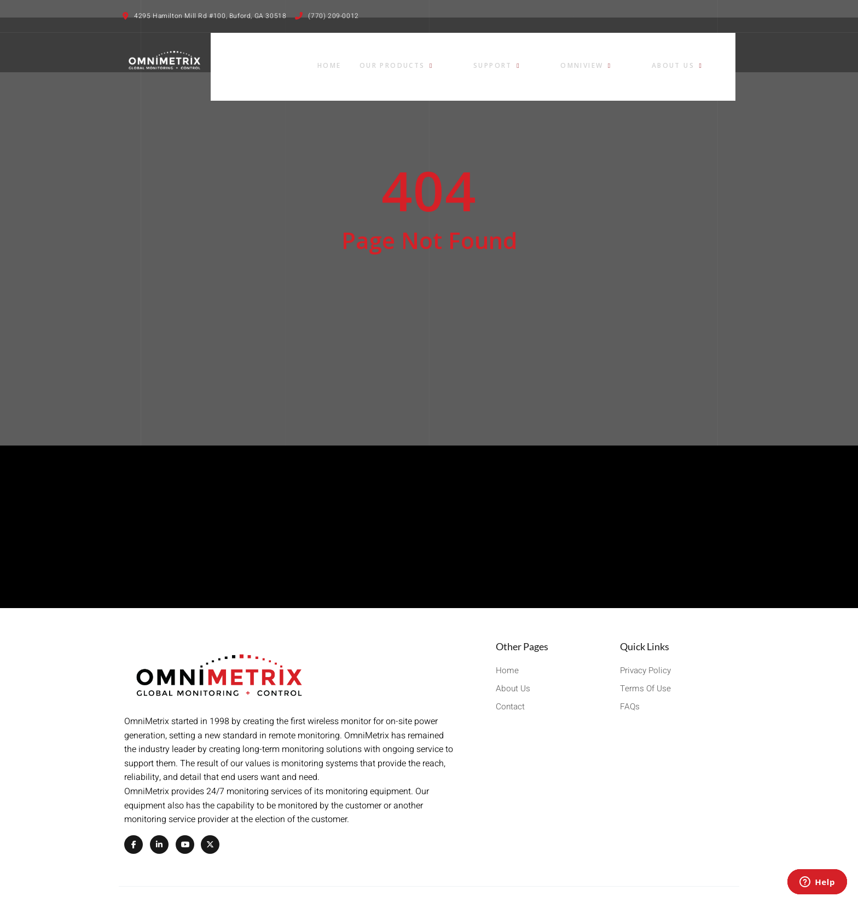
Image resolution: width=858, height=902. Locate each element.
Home (420, 56)
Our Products (490, 56)
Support (570, 56)
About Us (710, 56)
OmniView (639, 56)
